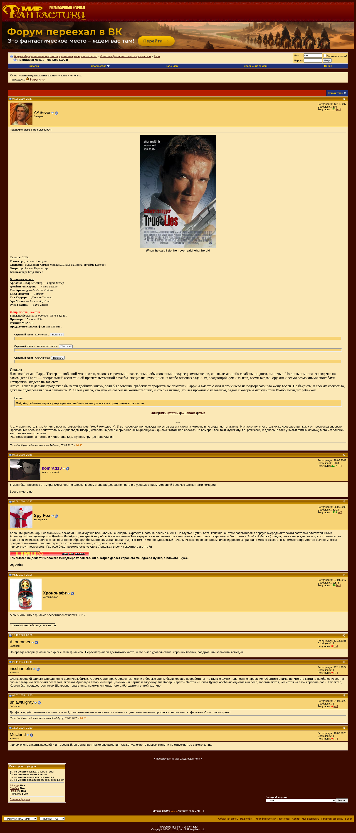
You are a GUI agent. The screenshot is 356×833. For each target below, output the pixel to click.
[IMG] (13, 791)
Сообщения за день (256, 66)
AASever (42, 112)
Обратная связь (228, 818)
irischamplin (21, 668)
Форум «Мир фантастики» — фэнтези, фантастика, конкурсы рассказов (55, 56)
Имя (296, 55)
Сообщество (100, 66)
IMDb (201, 413)
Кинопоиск (189, 413)
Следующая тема (190, 758)
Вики (154, 413)
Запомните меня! (335, 56)
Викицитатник (169, 413)
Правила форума (20, 799)
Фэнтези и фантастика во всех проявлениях (125, 56)
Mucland (18, 734)
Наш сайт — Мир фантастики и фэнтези (264, 818)
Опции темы (335, 93)
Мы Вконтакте (310, 818)
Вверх (348, 818)
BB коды (15, 785)
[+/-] (338, 109)
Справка (33, 66)
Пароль (298, 60)
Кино (157, 56)
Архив (295, 818)
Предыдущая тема (167, 758)
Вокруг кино (37, 79)
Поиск (328, 66)
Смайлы (14, 788)
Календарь (172, 66)
